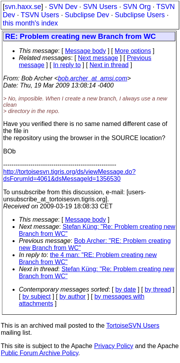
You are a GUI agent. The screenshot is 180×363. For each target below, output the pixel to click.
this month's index (30, 23)
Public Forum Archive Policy (39, 353)
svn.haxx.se (23, 7)
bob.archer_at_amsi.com (92, 78)
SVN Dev (63, 7)
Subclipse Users (140, 15)
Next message (98, 58)
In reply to (67, 65)
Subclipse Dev (87, 15)
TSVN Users (40, 15)
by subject (36, 296)
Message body (85, 50)
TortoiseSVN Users (132, 325)
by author (72, 296)
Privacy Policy (113, 346)
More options (133, 50)
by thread (158, 289)
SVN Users (100, 7)
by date (125, 289)
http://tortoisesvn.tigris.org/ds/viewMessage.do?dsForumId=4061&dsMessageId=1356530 (69, 175)
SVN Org (137, 7)
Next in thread (109, 65)
